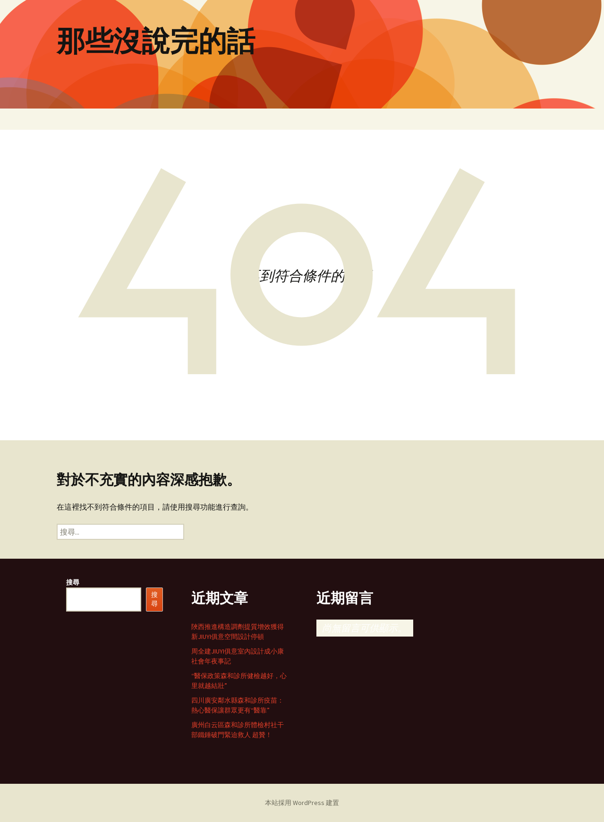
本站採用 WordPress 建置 (302, 802)
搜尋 (72, 582)
